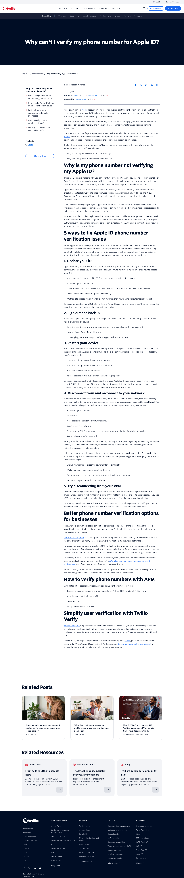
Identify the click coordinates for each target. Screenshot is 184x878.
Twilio (75, 95)
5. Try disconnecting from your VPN (92, 486)
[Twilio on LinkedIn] (35, 868)
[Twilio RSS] (158, 85)
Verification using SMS (74, 537)
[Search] (144, 8)
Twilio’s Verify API (72, 626)
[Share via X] (141, 85)
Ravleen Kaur (93, 95)
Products (62, 8)
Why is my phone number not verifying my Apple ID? (40, 97)
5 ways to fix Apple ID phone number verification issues (41, 104)
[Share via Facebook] (136, 85)
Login (178, 2)
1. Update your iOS (78, 261)
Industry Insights (89, 16)
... (28, 74)
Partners (127, 16)
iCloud (67, 137)
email (127, 641)
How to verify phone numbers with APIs (37, 121)
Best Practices (38, 74)
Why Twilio (89, 8)
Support (170, 2)
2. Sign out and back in (82, 313)
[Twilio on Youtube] (41, 868)
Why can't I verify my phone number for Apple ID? (39, 89)
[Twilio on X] (30, 868)
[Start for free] (173, 8)
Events (117, 16)
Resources (103, 8)
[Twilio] (9, 8)
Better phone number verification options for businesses (38, 113)
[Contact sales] (156, 8)
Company (138, 16)
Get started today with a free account (134, 644)
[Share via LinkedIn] (147, 85)
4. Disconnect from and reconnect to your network (104, 393)
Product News (105, 16)
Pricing (116, 8)
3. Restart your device (81, 343)
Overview (62, 16)
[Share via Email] (152, 85)
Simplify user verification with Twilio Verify (39, 129)
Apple (84, 110)
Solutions (75, 8)
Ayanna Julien (80, 99)
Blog (23, 74)
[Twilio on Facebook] (25, 868)
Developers (74, 16)
